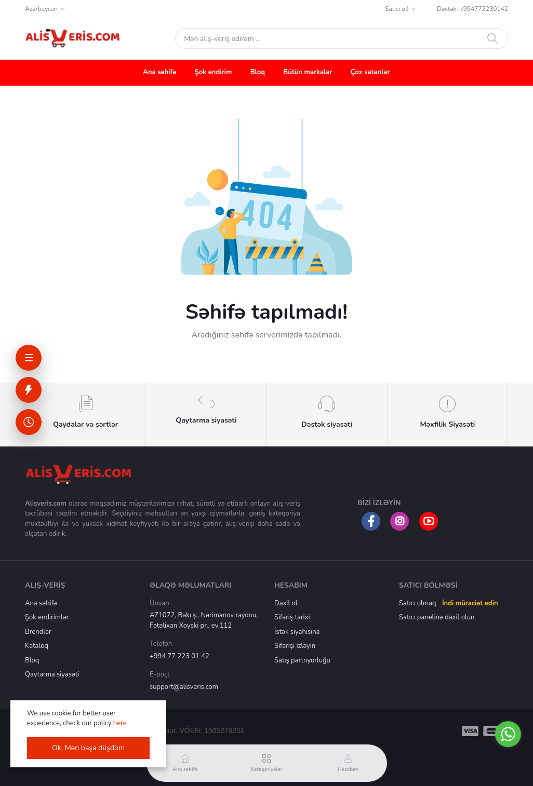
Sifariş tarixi (292, 617)
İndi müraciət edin (470, 603)
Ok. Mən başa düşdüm (88, 748)
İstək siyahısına (296, 631)
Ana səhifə (159, 72)
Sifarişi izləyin (294, 646)
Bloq (257, 72)
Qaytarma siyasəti (52, 674)
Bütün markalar (307, 72)
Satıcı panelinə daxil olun (436, 617)
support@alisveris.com (184, 687)
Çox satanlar (370, 72)
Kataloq (36, 646)
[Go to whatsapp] (508, 734)
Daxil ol (286, 603)
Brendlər (38, 631)
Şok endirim (213, 72)
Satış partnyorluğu (302, 660)
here (120, 723)
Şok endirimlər (47, 617)
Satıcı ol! (396, 9)
